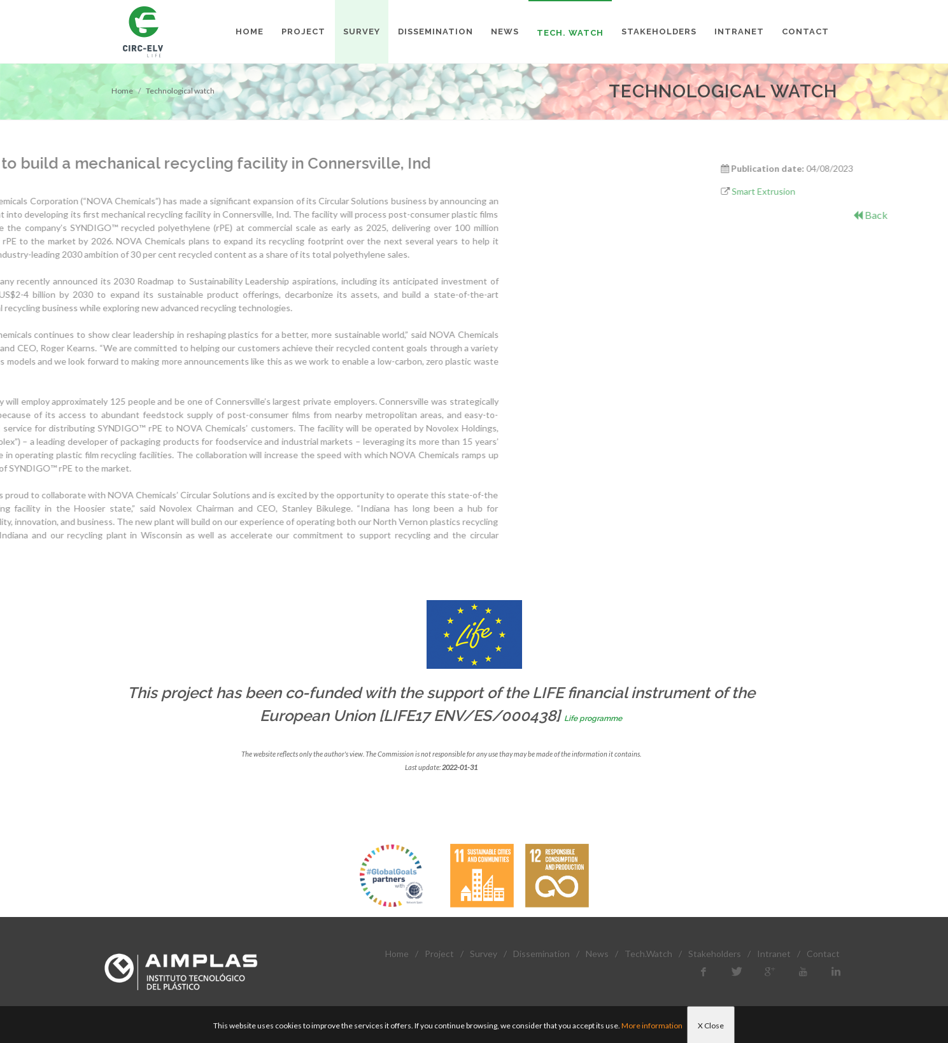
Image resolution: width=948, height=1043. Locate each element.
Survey (483, 953)
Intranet (774, 953)
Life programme (593, 718)
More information (652, 1025)
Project (439, 953)
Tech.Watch (648, 953)
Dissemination (541, 953)
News (597, 953)
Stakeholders (714, 953)
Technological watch (180, 90)
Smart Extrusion (822, 191)
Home (122, 90)
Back (930, 215)
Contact (823, 953)
